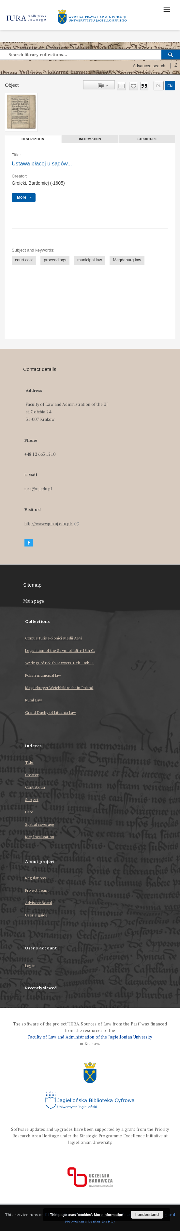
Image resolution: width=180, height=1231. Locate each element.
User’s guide (36, 915)
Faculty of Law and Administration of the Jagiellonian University (90, 1037)
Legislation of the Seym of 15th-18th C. (60, 650)
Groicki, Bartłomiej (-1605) (38, 183)
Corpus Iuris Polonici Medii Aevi (53, 638)
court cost (24, 260)
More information (108, 1215)
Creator (31, 774)
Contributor (35, 787)
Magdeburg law (127, 260)
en (169, 86)
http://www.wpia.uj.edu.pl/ (51, 524)
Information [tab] (90, 139)
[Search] (170, 54)
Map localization (39, 836)
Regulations (35, 877)
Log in (30, 966)
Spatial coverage (39, 824)
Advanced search (149, 66)
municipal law (89, 260)
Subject (31, 799)
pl (158, 86)
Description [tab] (33, 139)
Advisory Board (38, 902)
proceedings (55, 260)
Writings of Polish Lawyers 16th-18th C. (59, 662)
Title (29, 762)
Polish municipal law (43, 675)
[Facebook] (28, 543)
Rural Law (33, 700)
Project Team (37, 890)
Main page (33, 601)
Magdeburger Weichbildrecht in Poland (59, 687)
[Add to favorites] (133, 86)
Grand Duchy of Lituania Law (50, 712)
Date (29, 811)
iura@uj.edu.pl (38, 489)
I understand (147, 1214)
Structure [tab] (147, 139)
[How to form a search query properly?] (176, 66)
